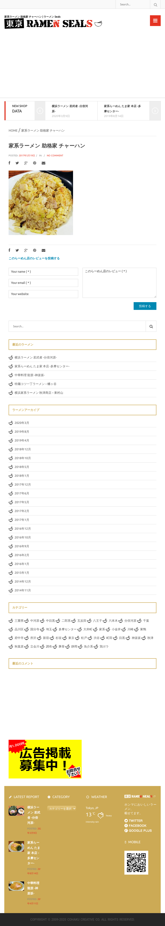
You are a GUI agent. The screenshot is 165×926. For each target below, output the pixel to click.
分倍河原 (130, 620)
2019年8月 (22, 431)
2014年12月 (23, 581)
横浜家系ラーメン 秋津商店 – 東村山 (39, 392)
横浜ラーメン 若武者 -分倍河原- (36, 357)
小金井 (116, 629)
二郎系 (66, 620)
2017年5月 (22, 502)
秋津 (150, 638)
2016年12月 (23, 528)
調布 (49, 646)
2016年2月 (22, 555)
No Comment (55, 155)
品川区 (19, 629)
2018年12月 (23, 449)
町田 (109, 638)
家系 (102, 629)
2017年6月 (22, 493)
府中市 (19, 638)
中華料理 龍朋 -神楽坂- (30, 375)
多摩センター (68, 629)
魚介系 (88, 646)
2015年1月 (22, 572)
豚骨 (62, 646)
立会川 (34, 646)
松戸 (84, 638)
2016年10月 (23, 537)
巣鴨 (143, 629)
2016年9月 (22, 546)
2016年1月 (22, 564)
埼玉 (49, 629)
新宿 (46, 638)
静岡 (74, 646)
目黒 (122, 638)
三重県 (19, 620)
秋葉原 (19, 646)
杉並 (59, 638)
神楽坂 (136, 638)
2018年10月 (23, 458)
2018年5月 (22, 467)
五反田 (81, 620)
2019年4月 (22, 440)
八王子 (97, 620)
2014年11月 (23, 590)
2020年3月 (22, 423)
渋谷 (97, 638)
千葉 (146, 620)
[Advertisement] (82, 65)
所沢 (33, 638)
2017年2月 (22, 511)
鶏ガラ (104, 646)
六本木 (113, 620)
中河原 (34, 620)
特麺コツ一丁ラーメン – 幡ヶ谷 (36, 384)
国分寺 (34, 629)
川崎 (130, 629)
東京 (71, 638)
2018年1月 (22, 475)
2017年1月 (22, 519)
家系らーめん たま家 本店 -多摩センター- (42, 366)
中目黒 (50, 620)
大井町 (87, 629)
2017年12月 (23, 484)
